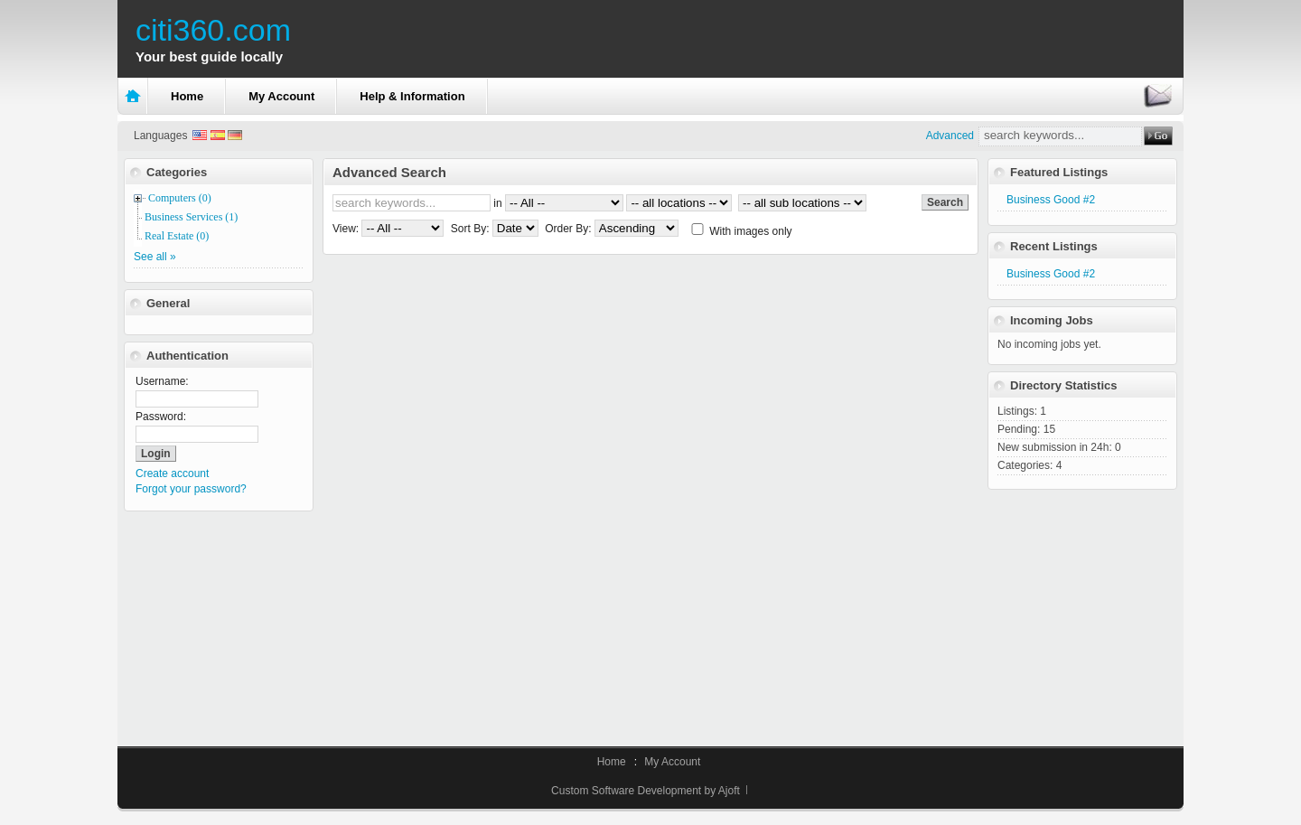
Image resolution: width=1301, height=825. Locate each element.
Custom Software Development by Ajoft (645, 790)
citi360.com (213, 30)
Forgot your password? (191, 489)
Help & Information (412, 96)
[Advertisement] (1082, 607)
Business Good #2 (1050, 199)
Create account (172, 473)
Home (187, 96)
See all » (155, 256)
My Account (281, 96)
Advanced (950, 135)
